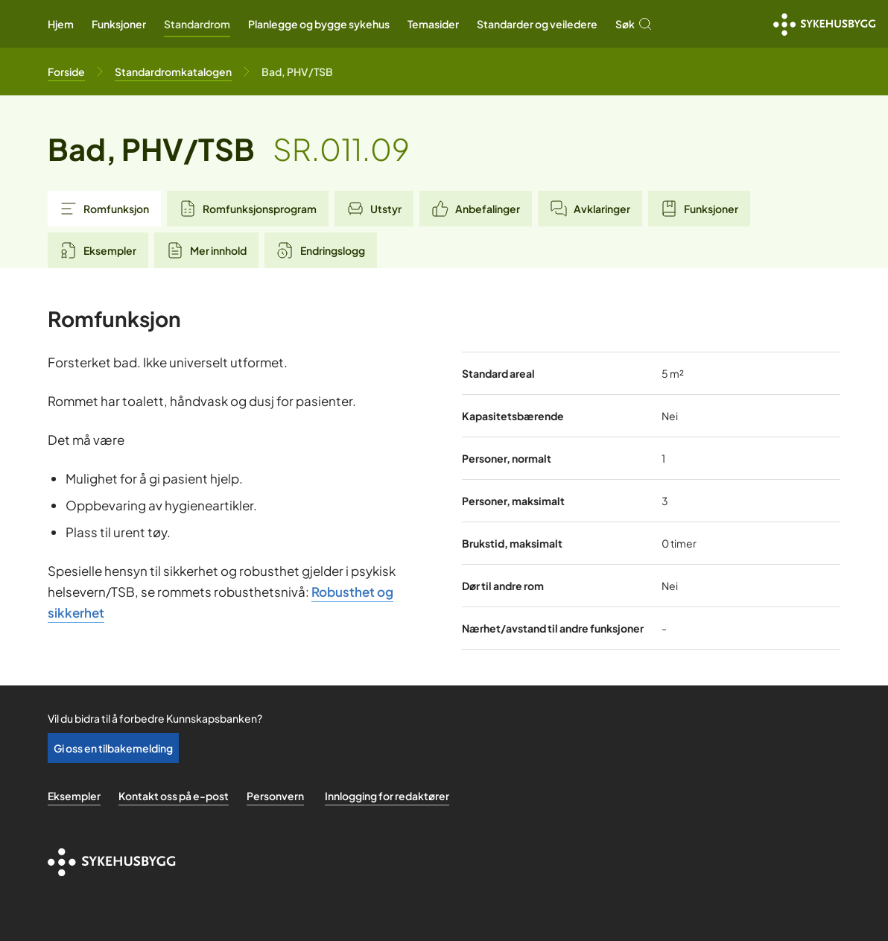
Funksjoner (119, 24)
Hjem (61, 24)
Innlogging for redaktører (387, 795)
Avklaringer (590, 209)
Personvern (275, 795)
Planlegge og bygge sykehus (319, 24)
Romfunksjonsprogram (248, 209)
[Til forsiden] (66, 71)
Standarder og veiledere (537, 24)
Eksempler (98, 250)
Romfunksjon (104, 209)
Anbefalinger (475, 209)
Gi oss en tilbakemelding (113, 748)
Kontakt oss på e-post (173, 795)
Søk (634, 24)
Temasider (433, 24)
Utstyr (374, 209)
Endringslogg (320, 250)
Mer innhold (206, 250)
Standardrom (197, 24)
